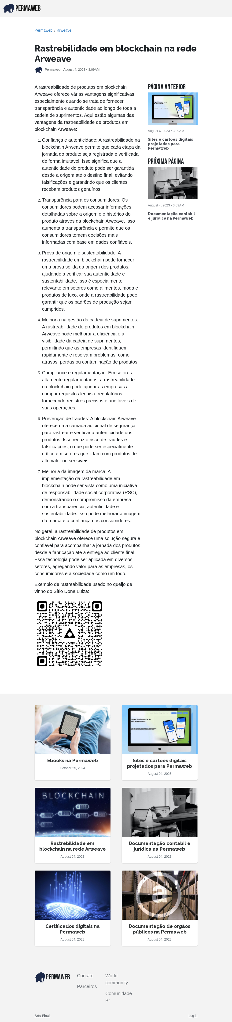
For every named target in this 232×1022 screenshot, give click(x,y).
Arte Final (42, 1016)
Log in (192, 1016)
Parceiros (87, 986)
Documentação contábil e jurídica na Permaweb (171, 216)
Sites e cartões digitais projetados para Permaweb (170, 144)
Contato (85, 975)
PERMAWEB (22, 8)
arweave (64, 30)
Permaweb (43, 30)
